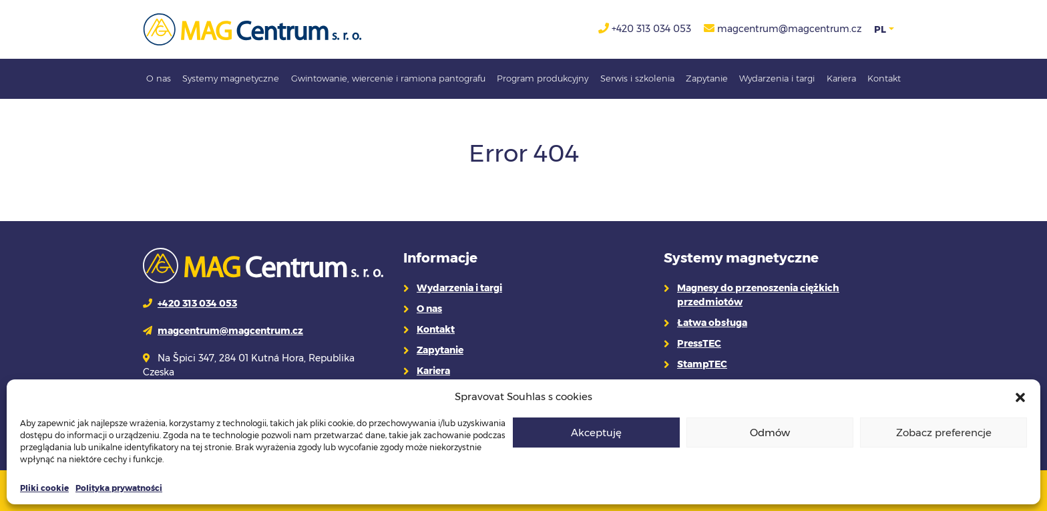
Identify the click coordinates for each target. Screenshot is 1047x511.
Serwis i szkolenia (637, 78)
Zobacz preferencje (944, 432)
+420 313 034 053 (651, 29)
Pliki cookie (44, 488)
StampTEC (702, 364)
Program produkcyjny (542, 78)
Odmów (770, 432)
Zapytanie (707, 78)
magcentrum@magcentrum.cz (789, 29)
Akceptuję (596, 432)
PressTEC (699, 343)
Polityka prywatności (118, 488)
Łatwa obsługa (712, 323)
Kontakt (884, 78)
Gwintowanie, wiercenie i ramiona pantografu (388, 78)
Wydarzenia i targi (777, 78)
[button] (1020, 396)
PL (880, 29)
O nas (158, 78)
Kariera (841, 78)
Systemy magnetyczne (230, 78)
